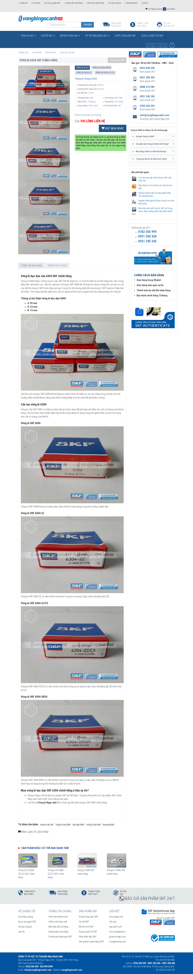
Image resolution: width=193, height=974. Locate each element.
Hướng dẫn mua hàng (74, 3)
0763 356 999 (147, 105)
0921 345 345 (147, 96)
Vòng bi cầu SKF (117, 60)
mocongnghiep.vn (117, 931)
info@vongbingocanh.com (154, 115)
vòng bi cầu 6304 (63, 824)
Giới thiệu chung (25, 916)
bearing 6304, (108, 824)
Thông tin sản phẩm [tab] (31, 265)
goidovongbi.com (117, 936)
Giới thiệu (36, 3)
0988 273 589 (147, 87)
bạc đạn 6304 (78, 824)
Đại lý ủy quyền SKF (52, 3)
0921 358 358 (147, 77)
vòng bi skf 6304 (93, 824)
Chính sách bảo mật (57, 921)
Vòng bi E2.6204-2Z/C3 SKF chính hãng (26, 874)
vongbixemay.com (117, 941)
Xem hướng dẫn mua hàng (88, 115)
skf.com (113, 921)
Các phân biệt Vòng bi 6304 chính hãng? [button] (153, 144)
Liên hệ (145, 3)
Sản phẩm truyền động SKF (91, 941)
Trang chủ (24, 3)
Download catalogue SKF (60, 936)
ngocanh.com (115, 926)
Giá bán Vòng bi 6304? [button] (153, 136)
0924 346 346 (147, 68)
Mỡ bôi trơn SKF (86, 926)
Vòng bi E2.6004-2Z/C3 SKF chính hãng (56, 874)
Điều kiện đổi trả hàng (58, 926)
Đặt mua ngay (113, 128)
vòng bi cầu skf (46, 824)
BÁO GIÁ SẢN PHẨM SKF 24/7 (150, 898)
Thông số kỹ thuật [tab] (57, 265)
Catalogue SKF (132, 3)
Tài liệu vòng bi (115, 3)
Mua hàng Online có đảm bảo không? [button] (153, 151)
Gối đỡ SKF (84, 921)
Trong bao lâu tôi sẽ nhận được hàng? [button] (153, 159)
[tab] (153, 137)
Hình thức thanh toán (95, 3)
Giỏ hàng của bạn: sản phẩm (160, 9)
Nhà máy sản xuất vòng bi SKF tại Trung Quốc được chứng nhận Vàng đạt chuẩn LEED (152, 211)
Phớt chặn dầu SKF (87, 936)
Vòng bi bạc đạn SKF (88, 916)
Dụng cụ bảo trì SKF (88, 931)
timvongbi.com (116, 916)
